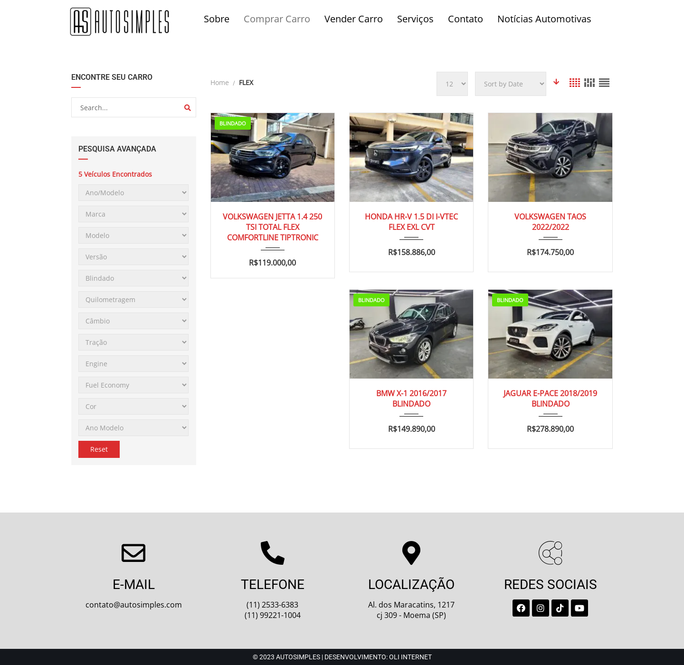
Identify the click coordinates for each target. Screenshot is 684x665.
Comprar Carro (277, 18)
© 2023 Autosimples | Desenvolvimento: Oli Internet (342, 657)
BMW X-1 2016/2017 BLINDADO (411, 398)
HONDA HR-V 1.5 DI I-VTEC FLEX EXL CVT (411, 221)
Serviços (415, 18)
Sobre (216, 18)
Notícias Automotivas (544, 18)
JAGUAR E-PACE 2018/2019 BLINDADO (550, 398)
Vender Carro (353, 18)
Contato (465, 18)
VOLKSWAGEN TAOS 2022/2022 (550, 221)
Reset (99, 449)
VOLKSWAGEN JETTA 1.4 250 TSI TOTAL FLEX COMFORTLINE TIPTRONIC (272, 227)
